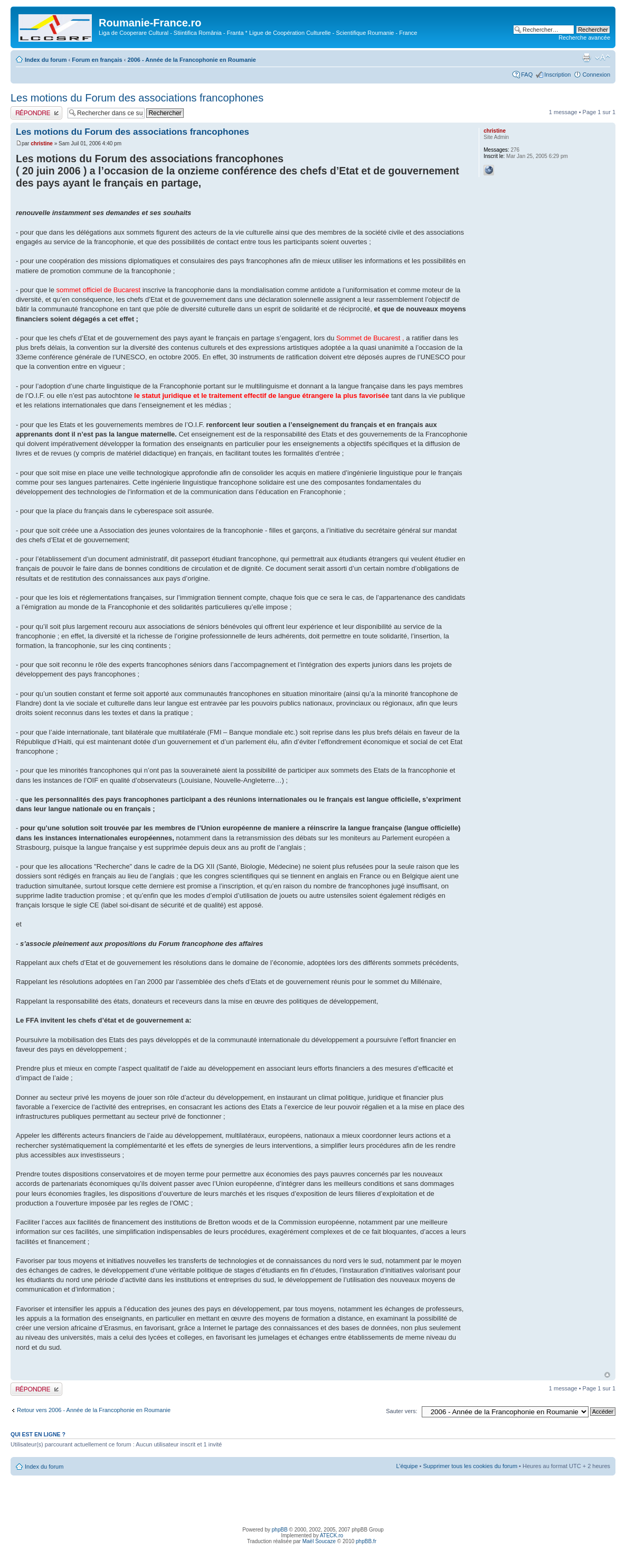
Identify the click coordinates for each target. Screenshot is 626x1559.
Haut (607, 1375)
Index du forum (46, 60)
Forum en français (97, 60)
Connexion (596, 74)
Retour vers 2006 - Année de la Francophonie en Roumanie (93, 1410)
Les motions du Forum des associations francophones (137, 98)
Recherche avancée (584, 37)
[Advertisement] (313, 1499)
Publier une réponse (36, 112)
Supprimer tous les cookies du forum (470, 1466)
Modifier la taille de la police (602, 57)
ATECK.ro (331, 1535)
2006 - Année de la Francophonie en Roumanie (191, 60)
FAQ (527, 74)
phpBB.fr (366, 1541)
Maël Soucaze (319, 1541)
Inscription (557, 74)
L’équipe (407, 1466)
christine (42, 143)
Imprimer (586, 57)
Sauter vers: (401, 1411)
